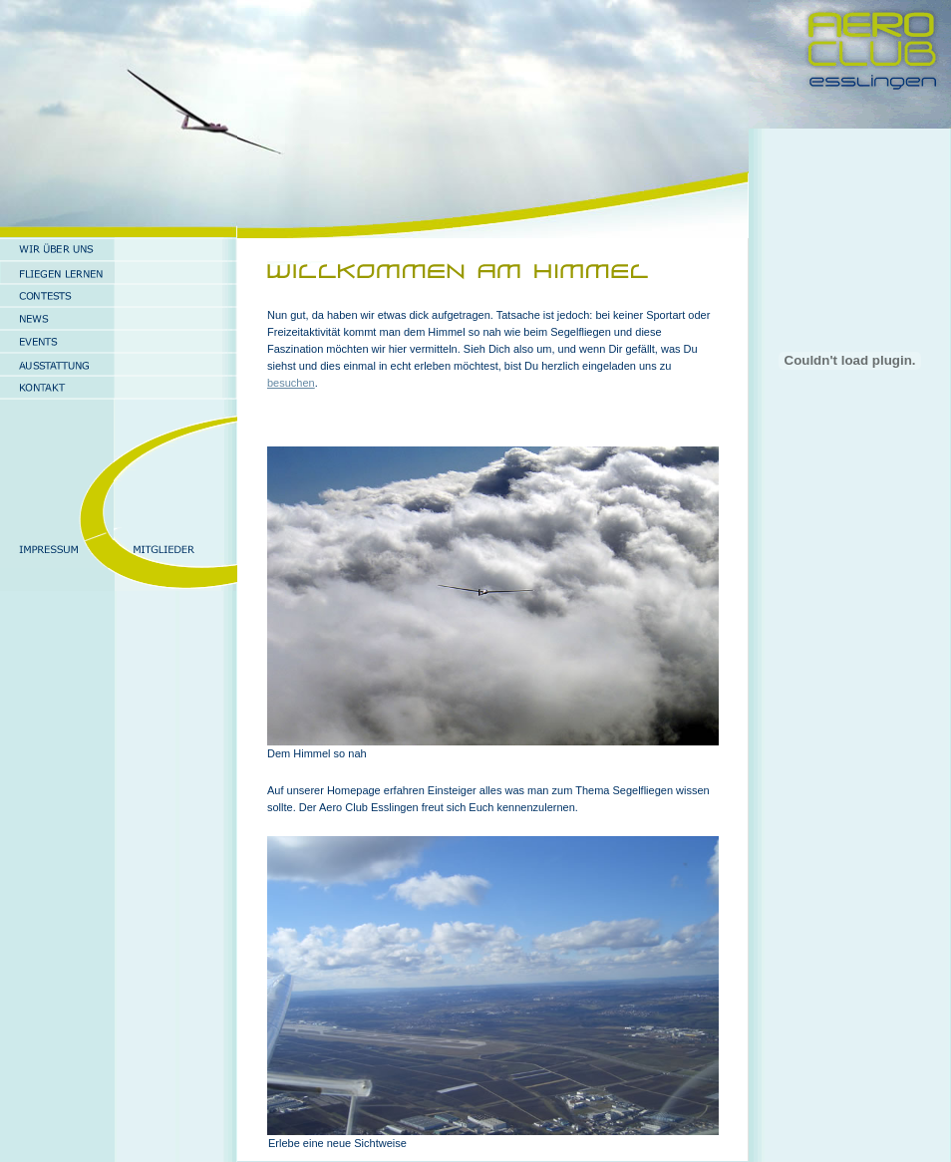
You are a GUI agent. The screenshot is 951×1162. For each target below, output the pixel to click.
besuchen (291, 383)
